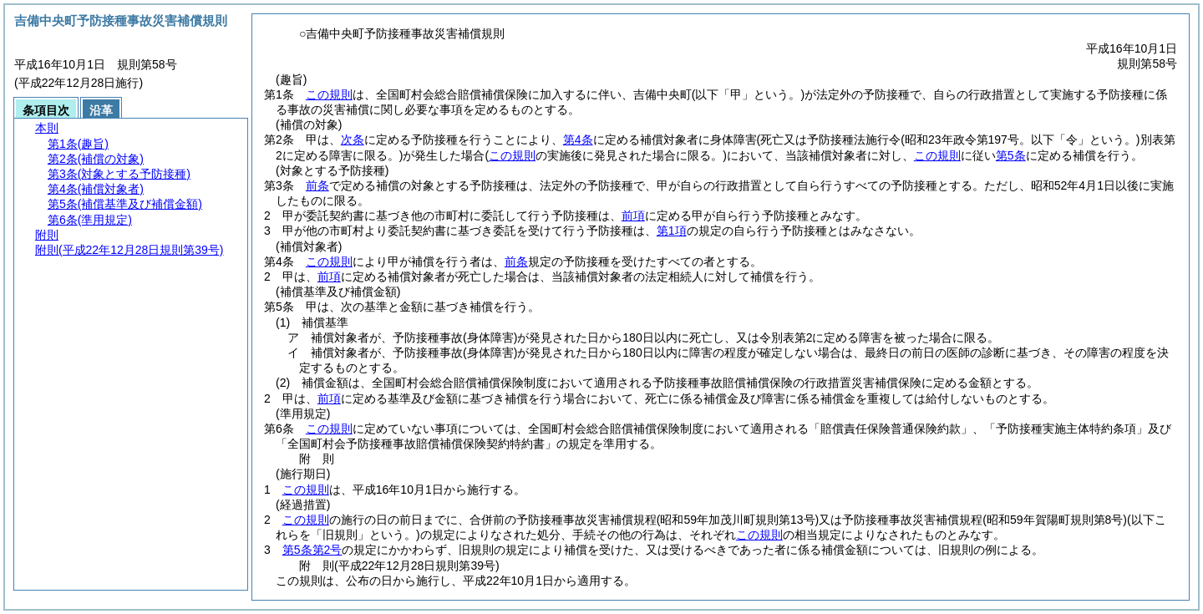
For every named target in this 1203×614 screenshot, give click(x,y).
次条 (352, 139)
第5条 (1011, 155)
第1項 (672, 230)
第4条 (578, 139)
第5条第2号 (312, 549)
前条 (317, 185)
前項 (633, 215)
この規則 (329, 94)
